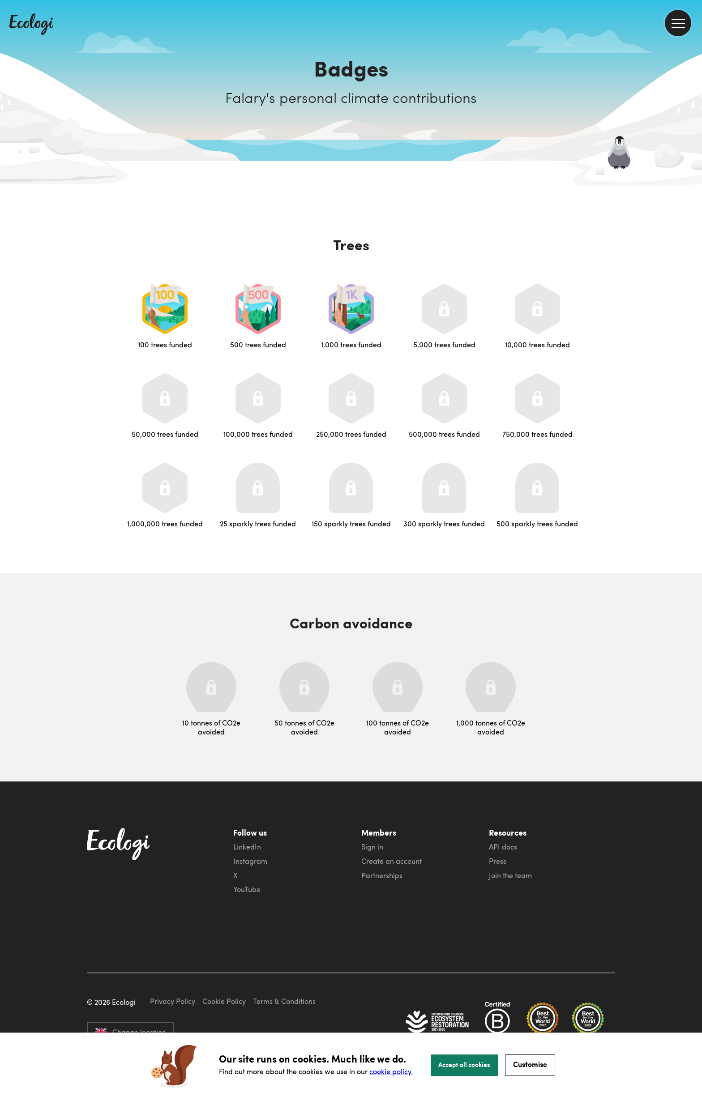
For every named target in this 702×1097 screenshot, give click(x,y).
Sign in (372, 846)
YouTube (247, 889)
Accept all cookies (464, 1064)
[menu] (678, 23)
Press (497, 861)
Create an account (391, 861)
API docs (503, 846)
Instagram (250, 861)
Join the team (510, 875)
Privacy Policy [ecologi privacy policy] (172, 1001)
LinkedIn (247, 846)
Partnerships (381, 875)
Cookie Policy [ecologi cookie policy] (224, 1001)
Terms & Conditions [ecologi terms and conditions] (284, 1001)
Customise (530, 1064)
